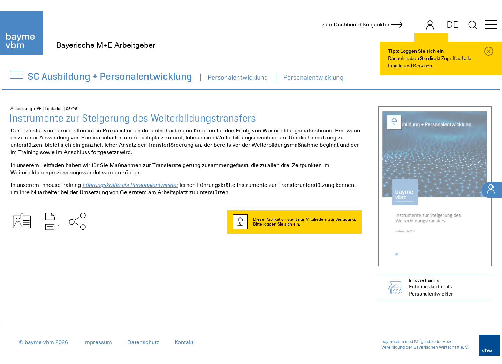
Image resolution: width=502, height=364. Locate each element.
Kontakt (184, 342)
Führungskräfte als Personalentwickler (130, 185)
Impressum (97, 342)
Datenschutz (143, 342)
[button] (491, 25)
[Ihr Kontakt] (492, 190)
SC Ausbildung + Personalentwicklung (110, 76)
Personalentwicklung (238, 77)
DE (452, 24)
